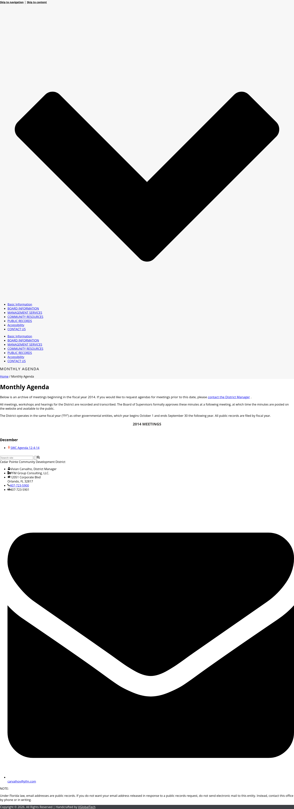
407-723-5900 (19, 485)
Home (4, 376)
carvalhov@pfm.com (22, 781)
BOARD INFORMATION (23, 308)
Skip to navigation (12, 2)
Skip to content (37, 2)
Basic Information (20, 304)
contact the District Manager (229, 397)
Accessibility (16, 325)
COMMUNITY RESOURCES (25, 317)
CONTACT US (17, 329)
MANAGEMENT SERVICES (25, 313)
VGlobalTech (86, 807)
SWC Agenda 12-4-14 (24, 448)
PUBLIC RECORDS (20, 321)
